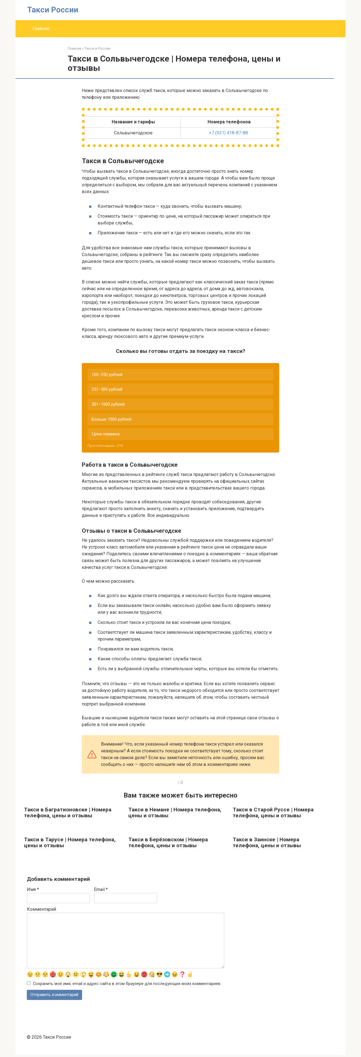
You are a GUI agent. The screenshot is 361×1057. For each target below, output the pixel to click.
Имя (33, 891)
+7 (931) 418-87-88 (228, 133)
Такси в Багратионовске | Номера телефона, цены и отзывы (67, 814)
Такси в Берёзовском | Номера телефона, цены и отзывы (168, 844)
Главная (40, 28)
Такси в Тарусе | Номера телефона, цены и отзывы (70, 844)
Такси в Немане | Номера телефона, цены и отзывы (174, 814)
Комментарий (41, 911)
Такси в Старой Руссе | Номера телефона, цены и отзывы (273, 814)
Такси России (52, 9)
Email (101, 891)
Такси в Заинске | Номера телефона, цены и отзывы (267, 844)
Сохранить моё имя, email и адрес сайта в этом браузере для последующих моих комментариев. (127, 986)
